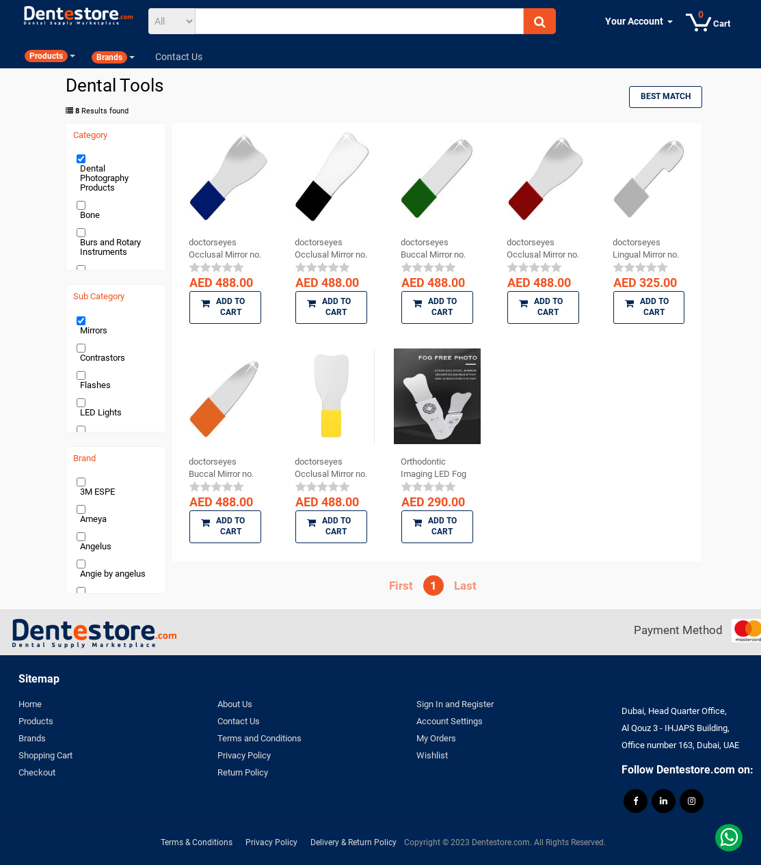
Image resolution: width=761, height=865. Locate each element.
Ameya (93, 519)
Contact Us (238, 721)
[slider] (216, 267)
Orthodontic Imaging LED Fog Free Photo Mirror (434, 468)
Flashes (95, 385)
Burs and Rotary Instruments (110, 247)
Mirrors (93, 330)
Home (30, 704)
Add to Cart (223, 307)
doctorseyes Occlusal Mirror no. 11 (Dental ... (331, 248)
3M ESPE (97, 491)
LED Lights (101, 412)
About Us (234, 704)
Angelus (95, 546)
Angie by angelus (113, 573)
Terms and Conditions (259, 738)
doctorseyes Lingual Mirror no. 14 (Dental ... (646, 248)
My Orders (436, 738)
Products (35, 721)
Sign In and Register (455, 704)
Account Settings (449, 721)
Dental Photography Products (104, 178)
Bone (90, 215)
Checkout (36, 772)
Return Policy (242, 772)
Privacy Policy (244, 755)
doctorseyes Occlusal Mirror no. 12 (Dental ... (543, 248)
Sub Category (98, 296)
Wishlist (432, 755)
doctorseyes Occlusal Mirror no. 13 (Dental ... (225, 248)
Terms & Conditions (196, 842)
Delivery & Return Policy (353, 842)
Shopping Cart (45, 755)
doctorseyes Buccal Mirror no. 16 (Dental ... (221, 468)
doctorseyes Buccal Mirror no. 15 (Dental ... (433, 248)
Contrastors (102, 358)
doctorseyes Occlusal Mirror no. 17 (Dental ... (331, 468)
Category (90, 135)
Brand (84, 458)
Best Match (666, 96)
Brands (32, 738)
